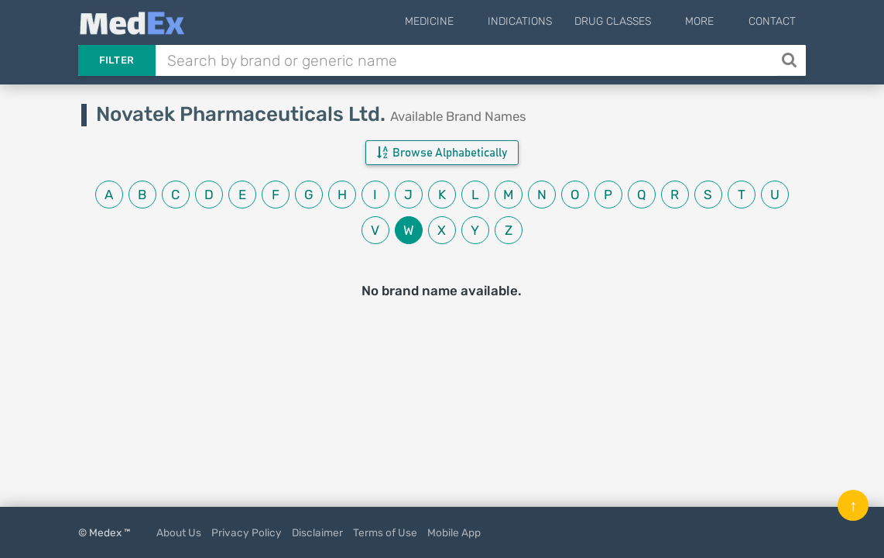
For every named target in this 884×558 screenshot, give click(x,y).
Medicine (464, 21)
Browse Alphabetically (442, 152)
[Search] (791, 60)
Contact (772, 21)
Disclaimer (317, 532)
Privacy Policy (246, 532)
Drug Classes (636, 21)
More (711, 21)
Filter (117, 60)
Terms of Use (385, 532)
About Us (178, 532)
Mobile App (454, 532)
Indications (544, 21)
